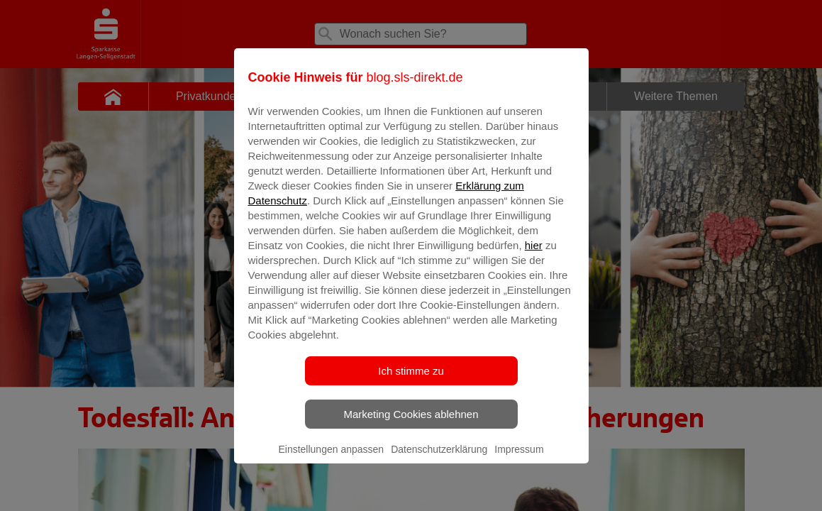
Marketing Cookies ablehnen (410, 424)
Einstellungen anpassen (331, 459)
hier (534, 255)
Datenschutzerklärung (439, 459)
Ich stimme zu (411, 381)
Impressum (518, 459)
